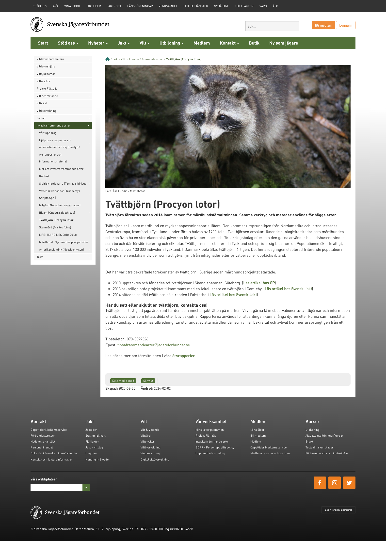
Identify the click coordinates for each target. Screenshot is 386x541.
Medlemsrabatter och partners (270, 453)
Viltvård (42, 103)
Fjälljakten (244, 6)
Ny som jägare (283, 43)
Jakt (124, 43)
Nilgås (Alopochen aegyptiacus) (59, 205)
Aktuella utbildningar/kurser (324, 435)
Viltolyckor (43, 81)
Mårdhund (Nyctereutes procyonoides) (64, 242)
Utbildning (172, 43)
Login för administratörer (338, 509)
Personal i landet (42, 447)
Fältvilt (41, 118)
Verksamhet (168, 6)
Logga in (345, 25)
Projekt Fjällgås (47, 88)
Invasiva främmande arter (53, 125)
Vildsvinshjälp (46, 66)
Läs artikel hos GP (259, 282)
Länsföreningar (140, 6)
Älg (275, 6)
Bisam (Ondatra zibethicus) (57, 212)
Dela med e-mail (123, 380)
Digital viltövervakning (155, 459)
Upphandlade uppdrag (210, 453)
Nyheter (98, 43)
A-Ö (55, 6)
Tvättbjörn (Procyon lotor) (56, 220)
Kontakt (229, 43)
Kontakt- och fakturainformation (52, 459)
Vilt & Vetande (150, 429)
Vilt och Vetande (47, 96)
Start (43, 43)
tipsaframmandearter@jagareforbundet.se (153, 344)
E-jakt (309, 441)
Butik (254, 43)
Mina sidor (72, 6)
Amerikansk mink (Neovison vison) (61, 249)
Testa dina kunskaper (319, 447)
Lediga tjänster (195, 6)
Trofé (40, 257)
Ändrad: (147, 388)
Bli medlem (323, 25)
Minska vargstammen (209, 429)
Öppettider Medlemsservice (49, 429)
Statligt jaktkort (95, 435)
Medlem (201, 43)
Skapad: (111, 388)
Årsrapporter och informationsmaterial (53, 158)
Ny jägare (221, 6)
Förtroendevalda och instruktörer (327, 453)
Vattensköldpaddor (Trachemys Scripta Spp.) (59, 194)
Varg (263, 6)
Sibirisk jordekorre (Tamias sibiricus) (63, 183)
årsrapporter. (183, 355)
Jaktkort (114, 6)
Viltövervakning (47, 110)
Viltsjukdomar (46, 74)
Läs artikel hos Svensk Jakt (288, 288)
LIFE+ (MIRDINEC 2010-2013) (58, 235)
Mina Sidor (257, 429)
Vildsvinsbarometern (50, 59)
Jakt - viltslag (94, 447)
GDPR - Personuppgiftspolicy (214, 447)
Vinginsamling (150, 453)
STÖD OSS (40, 6)
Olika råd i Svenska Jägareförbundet (54, 453)
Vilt (145, 43)
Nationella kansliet (43, 441)
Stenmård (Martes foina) (55, 227)
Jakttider (93, 6)
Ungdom (91, 453)
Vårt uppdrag (48, 133)
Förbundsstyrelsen (43, 435)
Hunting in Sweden (97, 459)
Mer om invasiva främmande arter (61, 169)
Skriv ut (148, 380)
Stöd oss (68, 43)
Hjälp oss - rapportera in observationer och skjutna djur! (59, 143)
